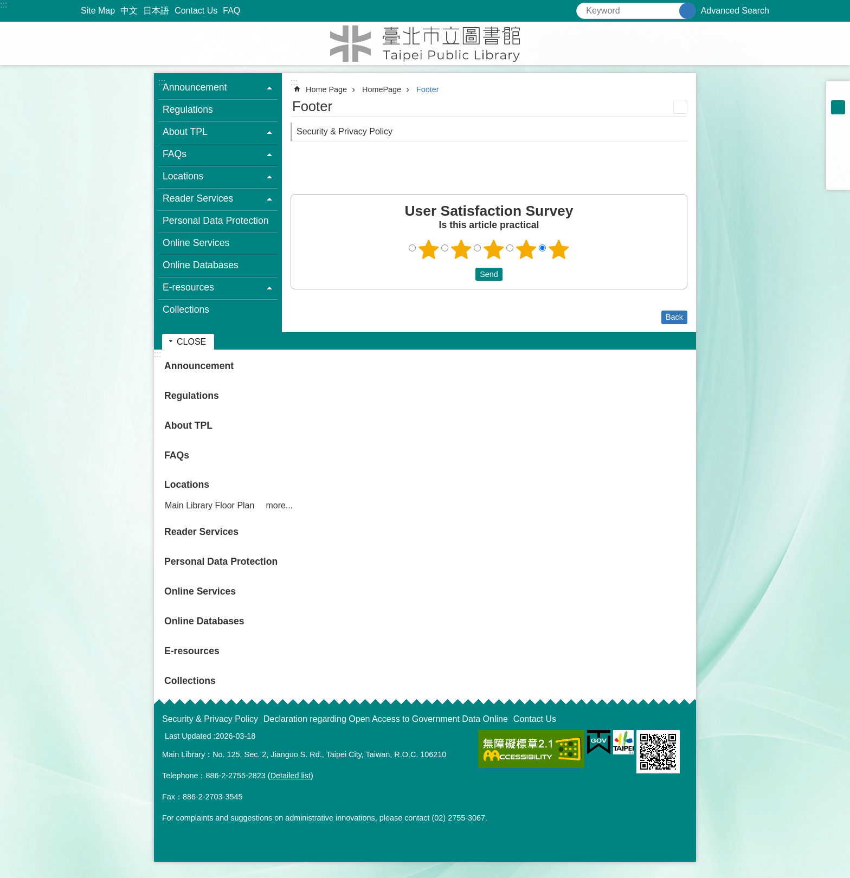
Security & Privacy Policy (344, 131)
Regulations (188, 109)
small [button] (838, 93)
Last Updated (188, 736)
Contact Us (196, 10)
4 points (526, 249)
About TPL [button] (185, 131)
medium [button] (838, 107)
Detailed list (291, 775)
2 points (461, 249)
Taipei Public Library (425, 43)
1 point (428, 249)
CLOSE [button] (191, 341)
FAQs (176, 455)
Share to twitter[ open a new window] (838, 150)
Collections (186, 309)
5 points (559, 249)
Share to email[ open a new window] (838, 178)
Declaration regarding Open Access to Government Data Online (385, 719)
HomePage (381, 89)
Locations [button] (183, 176)
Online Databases (201, 265)
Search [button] (687, 11)
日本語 (156, 10)
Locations (186, 484)
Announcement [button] (195, 87)
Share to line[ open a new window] (838, 164)
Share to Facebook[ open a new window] (838, 135)
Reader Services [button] (198, 198)
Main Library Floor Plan (209, 505)
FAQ (231, 10)
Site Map (98, 10)
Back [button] (674, 317)
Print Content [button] (680, 107)
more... (279, 505)
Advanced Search (735, 10)
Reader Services (201, 531)
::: (3, 4)
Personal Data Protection (216, 220)
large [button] (838, 121)
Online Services (196, 242)
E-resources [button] (188, 287)
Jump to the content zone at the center (5, 5)
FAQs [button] (174, 154)
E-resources (192, 650)
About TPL (188, 425)
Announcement (199, 365)
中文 (129, 10)
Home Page (326, 89)
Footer (427, 89)
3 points (494, 249)
